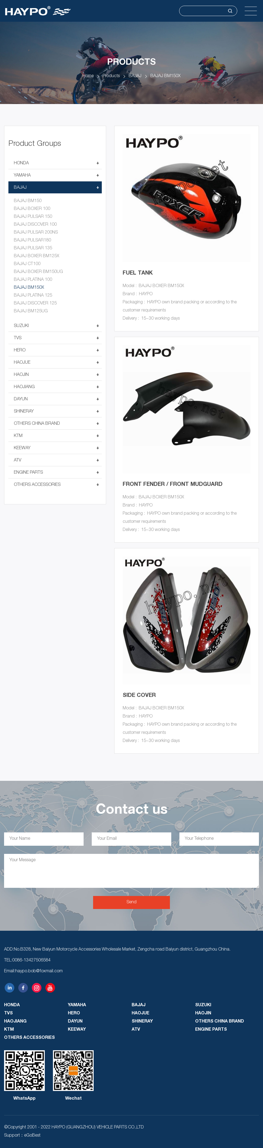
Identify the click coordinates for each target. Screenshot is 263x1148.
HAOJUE (22, 363)
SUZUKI (21, 326)
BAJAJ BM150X (165, 76)
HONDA (21, 163)
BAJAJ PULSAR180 (32, 240)
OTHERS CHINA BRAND (37, 424)
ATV (17, 460)
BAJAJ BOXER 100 (32, 209)
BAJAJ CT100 (27, 264)
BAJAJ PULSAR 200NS (36, 233)
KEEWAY (22, 448)
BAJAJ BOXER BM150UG (38, 272)
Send (131, 902)
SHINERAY (24, 412)
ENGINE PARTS (28, 473)
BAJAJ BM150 (28, 201)
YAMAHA (22, 176)
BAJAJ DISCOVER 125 (35, 303)
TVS (17, 338)
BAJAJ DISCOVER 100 (35, 225)
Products (111, 76)
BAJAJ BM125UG (31, 311)
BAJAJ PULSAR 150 (33, 217)
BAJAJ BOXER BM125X (36, 256)
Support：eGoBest (22, 1136)
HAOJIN (21, 375)
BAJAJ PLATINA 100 (33, 280)
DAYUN (21, 399)
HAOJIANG (24, 387)
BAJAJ (135, 76)
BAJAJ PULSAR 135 (33, 248)
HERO (20, 350)
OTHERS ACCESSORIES (37, 485)
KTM (18, 436)
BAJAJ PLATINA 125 (33, 296)
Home (88, 76)
